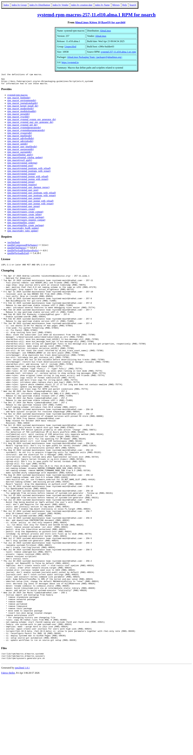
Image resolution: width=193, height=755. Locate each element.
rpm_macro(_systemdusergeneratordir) (26, 132)
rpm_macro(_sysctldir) (18, 119)
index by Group (19, 5)
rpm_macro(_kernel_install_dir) (22, 108)
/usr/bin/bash (13, 244)
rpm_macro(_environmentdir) (21, 102)
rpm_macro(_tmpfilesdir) (19, 138)
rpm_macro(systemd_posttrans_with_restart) (29, 173)
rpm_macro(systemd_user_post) (22, 192)
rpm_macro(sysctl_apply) (19, 162)
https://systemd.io (70, 62)
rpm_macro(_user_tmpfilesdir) (22, 149)
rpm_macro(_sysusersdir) (19, 135)
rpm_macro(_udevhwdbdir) (20, 140)
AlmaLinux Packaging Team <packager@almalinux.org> (94, 57)
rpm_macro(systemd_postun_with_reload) (27, 178)
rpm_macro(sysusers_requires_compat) (26, 222)
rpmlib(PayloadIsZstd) (18, 255)
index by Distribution (39, 5)
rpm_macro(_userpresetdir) (20, 151)
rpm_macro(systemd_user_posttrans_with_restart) (31, 197)
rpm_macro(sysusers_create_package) (25, 219)
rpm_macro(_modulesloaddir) (21, 113)
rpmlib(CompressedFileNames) (22, 247)
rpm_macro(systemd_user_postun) (24, 200)
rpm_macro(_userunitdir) (19, 154)
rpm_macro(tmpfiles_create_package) (25, 227)
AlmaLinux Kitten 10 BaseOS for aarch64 (100, 22)
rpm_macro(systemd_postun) (21, 176)
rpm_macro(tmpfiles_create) (21, 225)
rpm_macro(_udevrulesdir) (20, 143)
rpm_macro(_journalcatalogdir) (22, 105)
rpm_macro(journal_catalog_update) (25, 159)
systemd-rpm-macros (17, 97)
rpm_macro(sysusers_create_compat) (25, 214)
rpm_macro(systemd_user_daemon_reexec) (28, 189)
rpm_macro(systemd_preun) (21, 184)
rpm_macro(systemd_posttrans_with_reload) (29, 170)
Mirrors (116, 5)
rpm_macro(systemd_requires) (22, 187)
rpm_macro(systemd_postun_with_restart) (27, 181)
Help (124, 5)
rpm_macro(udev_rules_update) (22, 233)
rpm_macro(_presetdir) (18, 116)
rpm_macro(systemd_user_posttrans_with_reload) (31, 195)
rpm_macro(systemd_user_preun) (23, 208)
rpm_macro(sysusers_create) (21, 211)
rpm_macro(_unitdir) (17, 146)
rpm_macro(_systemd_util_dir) (22, 127)
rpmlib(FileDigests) (16, 250)
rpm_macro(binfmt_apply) (20, 157)
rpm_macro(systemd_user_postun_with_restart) (30, 206)
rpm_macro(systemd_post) (20, 168)
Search (133, 5)
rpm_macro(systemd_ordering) (22, 165)
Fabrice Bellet (8, 751)
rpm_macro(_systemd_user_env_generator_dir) (30, 124)
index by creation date (81, 5)
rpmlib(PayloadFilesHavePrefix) (23, 252)
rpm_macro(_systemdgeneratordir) (24, 130)
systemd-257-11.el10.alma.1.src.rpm (118, 52)
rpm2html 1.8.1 (22, 746)
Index (6, 5)
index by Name (102, 5)
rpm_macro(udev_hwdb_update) (23, 230)
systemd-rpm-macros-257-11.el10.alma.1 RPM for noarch (96, 14)
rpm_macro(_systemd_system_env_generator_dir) (31, 121)
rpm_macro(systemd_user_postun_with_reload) (30, 203)
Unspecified (70, 46)
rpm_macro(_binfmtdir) (18, 100)
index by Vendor (60, 5)
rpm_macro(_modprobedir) (20, 111)
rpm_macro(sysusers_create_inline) (24, 216)
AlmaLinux (105, 30)
